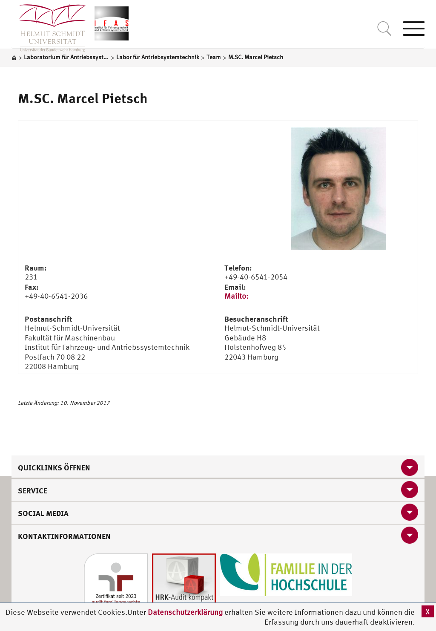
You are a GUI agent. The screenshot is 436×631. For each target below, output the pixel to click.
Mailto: (236, 295)
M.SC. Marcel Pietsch (83, 98)
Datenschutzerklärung (185, 612)
